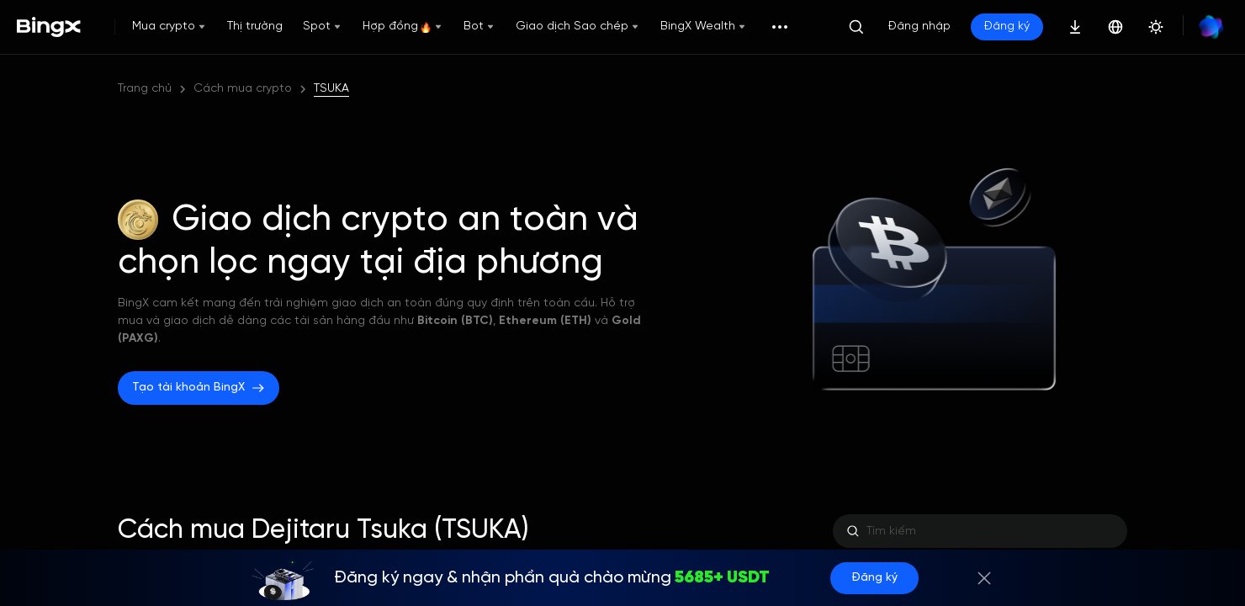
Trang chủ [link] (145, 88)
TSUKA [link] (331, 88)
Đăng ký (874, 577)
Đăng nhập (919, 26)
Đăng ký (1007, 26)
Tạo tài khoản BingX (198, 388)
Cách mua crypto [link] (242, 88)
